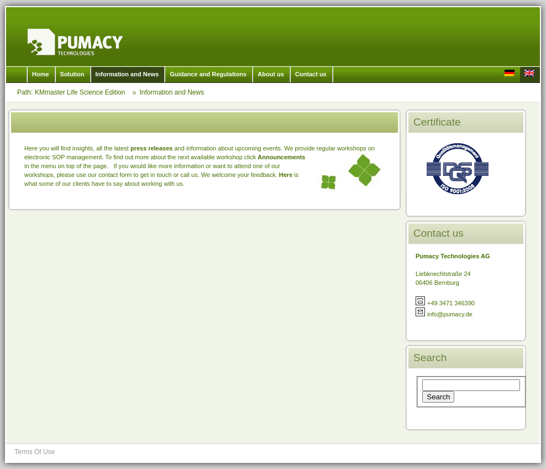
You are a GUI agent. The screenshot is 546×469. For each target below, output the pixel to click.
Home (40, 74)
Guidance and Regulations (208, 74)
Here (287, 174)
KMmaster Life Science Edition (75, 42)
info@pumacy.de (450, 314)
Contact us (311, 74)
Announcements (281, 157)
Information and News (127, 74)
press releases (151, 148)
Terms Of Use (34, 452)
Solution (72, 74)
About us (271, 74)
